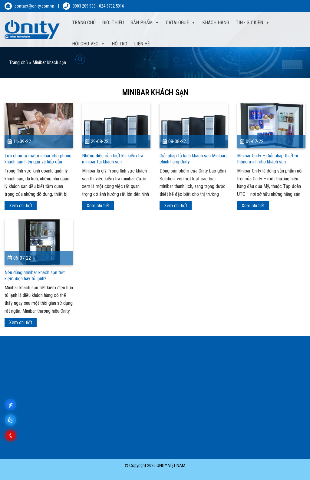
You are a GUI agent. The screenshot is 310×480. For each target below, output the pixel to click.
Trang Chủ (84, 22)
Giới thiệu (113, 22)
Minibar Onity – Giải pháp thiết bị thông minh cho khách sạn (267, 159)
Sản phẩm (144, 22)
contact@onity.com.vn (34, 6)
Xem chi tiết (20, 206)
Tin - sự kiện (253, 22)
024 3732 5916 (111, 6)
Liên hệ (142, 44)
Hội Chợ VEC (88, 43)
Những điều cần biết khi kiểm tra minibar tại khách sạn (112, 159)
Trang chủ (18, 62)
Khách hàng (215, 22)
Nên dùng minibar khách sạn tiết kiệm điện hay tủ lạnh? (35, 275)
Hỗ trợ (119, 44)
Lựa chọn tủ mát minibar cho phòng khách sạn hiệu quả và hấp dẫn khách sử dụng (38, 162)
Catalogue (181, 22)
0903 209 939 (84, 6)
